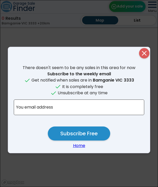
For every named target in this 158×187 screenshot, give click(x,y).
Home (79, 146)
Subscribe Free (79, 133)
